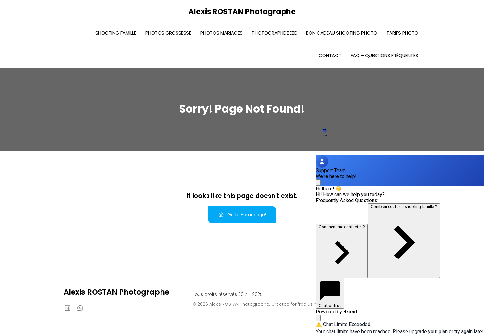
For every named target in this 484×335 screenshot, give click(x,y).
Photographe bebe (274, 33)
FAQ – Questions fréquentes (384, 55)
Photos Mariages (221, 33)
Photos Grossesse (168, 33)
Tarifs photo (402, 33)
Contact (330, 55)
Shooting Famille (115, 33)
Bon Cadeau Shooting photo (341, 33)
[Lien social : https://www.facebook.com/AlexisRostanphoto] (70, 308)
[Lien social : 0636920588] (82, 308)
